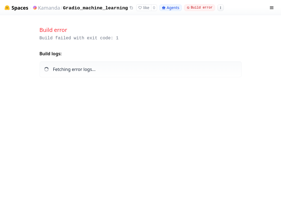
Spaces (20, 8)
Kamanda (49, 7)
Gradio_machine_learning (95, 8)
